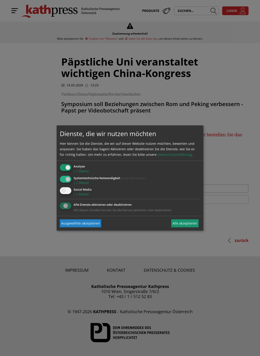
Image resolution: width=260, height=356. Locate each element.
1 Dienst (81, 171)
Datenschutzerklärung (175, 154)
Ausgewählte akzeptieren (80, 223)
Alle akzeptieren (184, 223)
